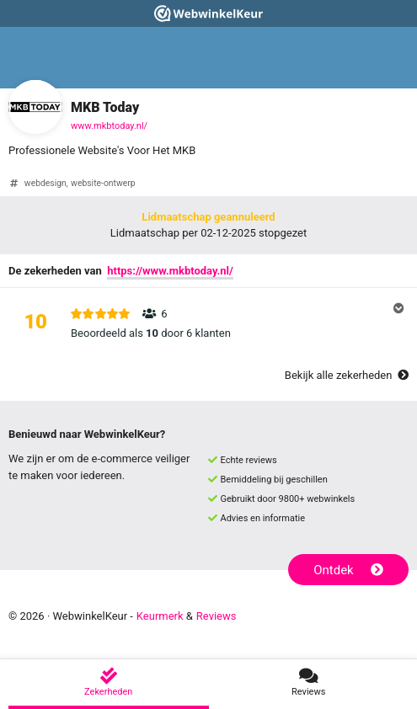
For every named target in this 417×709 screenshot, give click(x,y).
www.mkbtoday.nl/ (109, 125)
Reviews (216, 616)
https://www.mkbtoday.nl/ (170, 270)
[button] (208, 323)
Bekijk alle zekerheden (347, 375)
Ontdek (348, 570)
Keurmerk (160, 616)
